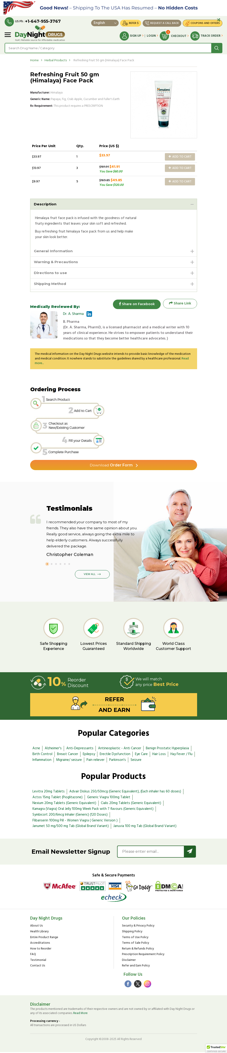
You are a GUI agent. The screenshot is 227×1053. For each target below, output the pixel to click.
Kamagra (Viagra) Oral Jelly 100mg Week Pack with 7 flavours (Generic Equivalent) (92, 810)
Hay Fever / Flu (181, 755)
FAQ (33, 955)
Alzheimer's (53, 749)
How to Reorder (40, 950)
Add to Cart (180, 156)
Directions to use (51, 273)
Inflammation (41, 761)
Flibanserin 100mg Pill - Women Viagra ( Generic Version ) (75, 821)
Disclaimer (129, 961)
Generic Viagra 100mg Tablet (108, 798)
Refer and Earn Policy (136, 967)
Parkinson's (117, 761)
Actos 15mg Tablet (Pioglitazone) (57, 798)
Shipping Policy (132, 933)
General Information (54, 251)
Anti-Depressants (79, 749)
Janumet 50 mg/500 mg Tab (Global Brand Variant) (70, 827)
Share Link (180, 305)
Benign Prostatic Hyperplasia (167, 749)
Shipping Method (51, 284)
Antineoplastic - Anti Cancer (119, 749)
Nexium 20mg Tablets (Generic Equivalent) (64, 804)
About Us (36, 927)
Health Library (39, 933)
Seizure (136, 761)
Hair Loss (159, 755)
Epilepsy (89, 755)
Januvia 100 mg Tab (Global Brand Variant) (144, 827)
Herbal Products (56, 60)
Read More (80, 1014)
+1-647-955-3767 (43, 21)
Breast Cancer (67, 755)
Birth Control (42, 755)
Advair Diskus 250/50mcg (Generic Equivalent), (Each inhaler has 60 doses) (125, 792)
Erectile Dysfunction (115, 755)
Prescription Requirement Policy (143, 955)
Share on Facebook (135, 305)
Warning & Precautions (57, 262)
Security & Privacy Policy (138, 927)
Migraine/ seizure (69, 761)
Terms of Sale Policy (135, 944)
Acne (36, 749)
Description (45, 204)
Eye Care (141, 755)
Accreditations (40, 944)
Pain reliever (95, 761)
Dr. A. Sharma (73, 315)
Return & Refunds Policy (138, 950)
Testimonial (38, 961)
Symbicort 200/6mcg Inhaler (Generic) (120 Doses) (70, 816)
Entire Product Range (44, 938)
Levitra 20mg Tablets (48, 792)
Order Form (111, 466)
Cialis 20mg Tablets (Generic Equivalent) (131, 804)
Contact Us (37, 967)
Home (34, 60)
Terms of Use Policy (135, 938)
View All (92, 575)
